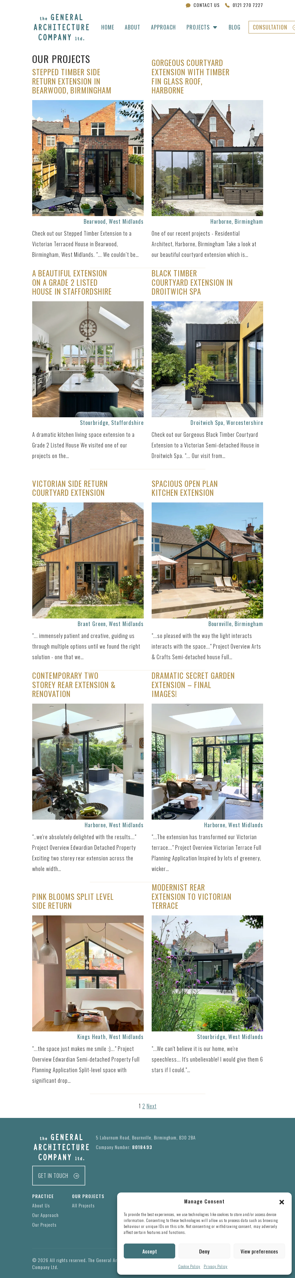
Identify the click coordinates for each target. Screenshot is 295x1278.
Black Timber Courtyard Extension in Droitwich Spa (192, 282)
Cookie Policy (189, 1266)
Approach (163, 27)
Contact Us (203, 4)
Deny (204, 1251)
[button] (281, 1201)
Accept (149, 1251)
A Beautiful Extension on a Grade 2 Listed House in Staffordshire (72, 282)
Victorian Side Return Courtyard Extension (70, 488)
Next (152, 1106)
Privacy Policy (216, 1266)
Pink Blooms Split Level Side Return (73, 901)
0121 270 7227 (244, 4)
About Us (41, 1205)
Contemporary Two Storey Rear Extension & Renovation (74, 684)
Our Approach (45, 1214)
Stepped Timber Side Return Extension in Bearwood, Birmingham (71, 81)
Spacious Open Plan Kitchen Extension (185, 488)
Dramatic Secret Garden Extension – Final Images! (193, 684)
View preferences (259, 1251)
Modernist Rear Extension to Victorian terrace (192, 896)
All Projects (83, 1205)
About (132, 27)
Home (107, 27)
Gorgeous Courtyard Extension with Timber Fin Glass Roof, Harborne (191, 76)
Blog (235, 27)
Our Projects (44, 1224)
